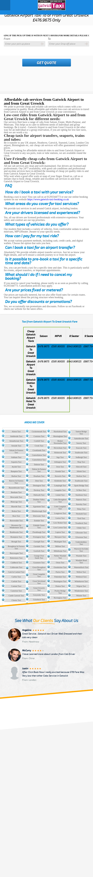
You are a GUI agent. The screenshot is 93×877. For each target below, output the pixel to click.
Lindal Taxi (60, 495)
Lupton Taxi (60, 532)
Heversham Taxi (60, 448)
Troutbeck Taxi (81, 523)
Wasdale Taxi (81, 556)
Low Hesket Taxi (60, 523)
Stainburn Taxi (81, 495)
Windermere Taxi (81, 591)
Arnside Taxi (16, 446)
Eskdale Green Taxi (39, 526)
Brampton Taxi (16, 537)
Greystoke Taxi (39, 595)
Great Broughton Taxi (38, 568)
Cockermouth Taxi (39, 432)
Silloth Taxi (81, 471)
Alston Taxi (16, 432)
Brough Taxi (16, 542)
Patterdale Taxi (60, 577)
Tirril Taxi (81, 518)
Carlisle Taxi (16, 581)
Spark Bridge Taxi (81, 486)
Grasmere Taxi (39, 563)
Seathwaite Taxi (81, 453)
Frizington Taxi (39, 537)
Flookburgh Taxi (39, 532)
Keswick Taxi (60, 476)
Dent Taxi (39, 481)
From (7, 38)
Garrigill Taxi (39, 542)
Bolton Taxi (16, 511)
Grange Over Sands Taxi (39, 557)
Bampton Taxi (16, 471)
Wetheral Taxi (81, 577)
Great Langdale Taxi (39, 575)
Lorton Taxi (60, 518)
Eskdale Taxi (39, 521)
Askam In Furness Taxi (16, 451)
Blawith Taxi (16, 507)
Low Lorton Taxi (60, 528)
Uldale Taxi (81, 528)
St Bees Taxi (81, 490)
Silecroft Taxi (81, 467)
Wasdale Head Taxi (81, 561)
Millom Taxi (60, 546)
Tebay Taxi (81, 509)
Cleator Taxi (16, 600)
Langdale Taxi (60, 490)
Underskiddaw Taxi (81, 543)
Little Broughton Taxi (60, 501)
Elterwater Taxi (39, 516)
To (49, 38)
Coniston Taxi (39, 436)
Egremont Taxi (39, 507)
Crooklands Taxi (39, 450)
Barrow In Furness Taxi (16, 482)
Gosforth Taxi (39, 551)
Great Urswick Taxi (39, 589)
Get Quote (46, 63)
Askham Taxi (16, 457)
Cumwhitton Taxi (39, 460)
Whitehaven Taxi (81, 581)
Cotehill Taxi (39, 441)
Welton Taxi (81, 572)
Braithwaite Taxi (16, 532)
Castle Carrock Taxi (16, 596)
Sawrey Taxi (81, 443)
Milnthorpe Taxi (60, 551)
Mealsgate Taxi (60, 542)
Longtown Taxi (60, 513)
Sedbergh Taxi (81, 457)
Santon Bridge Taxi (81, 433)
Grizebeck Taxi (39, 600)
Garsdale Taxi (39, 546)
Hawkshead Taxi (60, 432)
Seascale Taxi (81, 448)
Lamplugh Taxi (60, 486)
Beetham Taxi (16, 492)
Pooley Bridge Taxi (60, 592)
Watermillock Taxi (81, 567)
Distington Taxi (39, 486)
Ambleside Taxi (16, 436)
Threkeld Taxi (81, 514)
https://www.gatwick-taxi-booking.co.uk (48, 199)
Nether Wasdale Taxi (60, 557)
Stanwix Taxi (81, 500)
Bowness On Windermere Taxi (16, 526)
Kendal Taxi (60, 471)
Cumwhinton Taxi (39, 455)
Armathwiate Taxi (16, 441)
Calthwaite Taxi (16, 567)
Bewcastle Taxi (16, 497)
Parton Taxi (60, 572)
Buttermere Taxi (16, 558)
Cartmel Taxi (16, 586)
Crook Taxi (39, 446)
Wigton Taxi (81, 586)
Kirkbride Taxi (60, 481)
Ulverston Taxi (81, 537)
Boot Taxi (16, 516)
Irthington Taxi (60, 462)
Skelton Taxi (81, 476)
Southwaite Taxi (81, 481)
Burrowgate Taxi (16, 553)
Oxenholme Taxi (60, 567)
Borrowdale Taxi (16, 521)
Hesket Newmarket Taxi (60, 442)
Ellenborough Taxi (39, 511)
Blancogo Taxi (16, 502)
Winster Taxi (81, 596)
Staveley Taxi (81, 504)
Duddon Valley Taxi (39, 501)
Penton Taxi (60, 586)
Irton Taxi (60, 467)
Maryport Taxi (60, 537)
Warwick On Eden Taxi (81, 550)
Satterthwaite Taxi (81, 438)
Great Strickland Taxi (39, 582)
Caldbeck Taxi (16, 563)
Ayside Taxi (16, 467)
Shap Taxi (81, 462)
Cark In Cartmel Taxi (16, 572)
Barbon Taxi (16, 476)
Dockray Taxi (39, 490)
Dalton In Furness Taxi (39, 470)
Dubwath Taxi (38, 495)
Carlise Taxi (16, 577)
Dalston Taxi (39, 464)
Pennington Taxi (60, 581)
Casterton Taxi (16, 591)
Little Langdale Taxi (60, 508)
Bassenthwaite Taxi (16, 488)
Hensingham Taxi (60, 436)
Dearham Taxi (38, 476)
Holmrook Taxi (60, 453)
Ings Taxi (60, 457)
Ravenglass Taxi (60, 598)
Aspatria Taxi (16, 462)
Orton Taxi (60, 563)
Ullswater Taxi (81, 533)
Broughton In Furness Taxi (16, 547)
